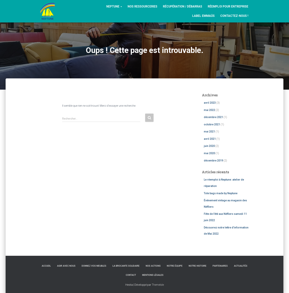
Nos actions (153, 266)
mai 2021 (209, 131)
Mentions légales (152, 275)
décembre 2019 (213, 160)
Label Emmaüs (203, 16)
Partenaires (220, 266)
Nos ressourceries (142, 6)
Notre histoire (197, 266)
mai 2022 (209, 110)
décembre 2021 (213, 117)
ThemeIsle (158, 284)
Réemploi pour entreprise (228, 6)
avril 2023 (210, 102)
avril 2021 (210, 138)
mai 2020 (209, 153)
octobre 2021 (212, 124)
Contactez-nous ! (234, 16)
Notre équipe (175, 266)
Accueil (46, 266)
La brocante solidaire (126, 266)
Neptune (114, 6)
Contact (131, 275)
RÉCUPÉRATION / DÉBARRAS (182, 6)
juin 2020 (209, 145)
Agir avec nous (66, 266)
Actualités (240, 266)
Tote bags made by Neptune (220, 193)
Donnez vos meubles (94, 266)
